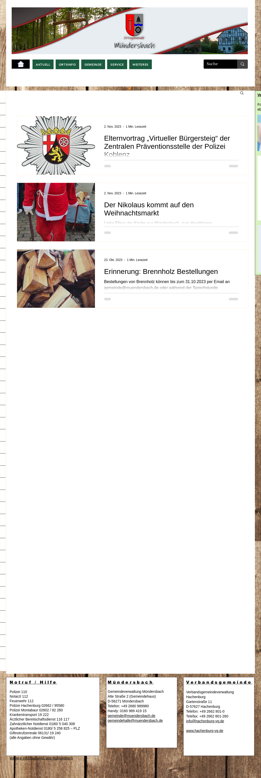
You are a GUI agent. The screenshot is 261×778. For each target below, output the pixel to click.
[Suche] (216, 64)
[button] (43, 64)
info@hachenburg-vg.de (205, 721)
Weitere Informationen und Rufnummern (41, 758)
